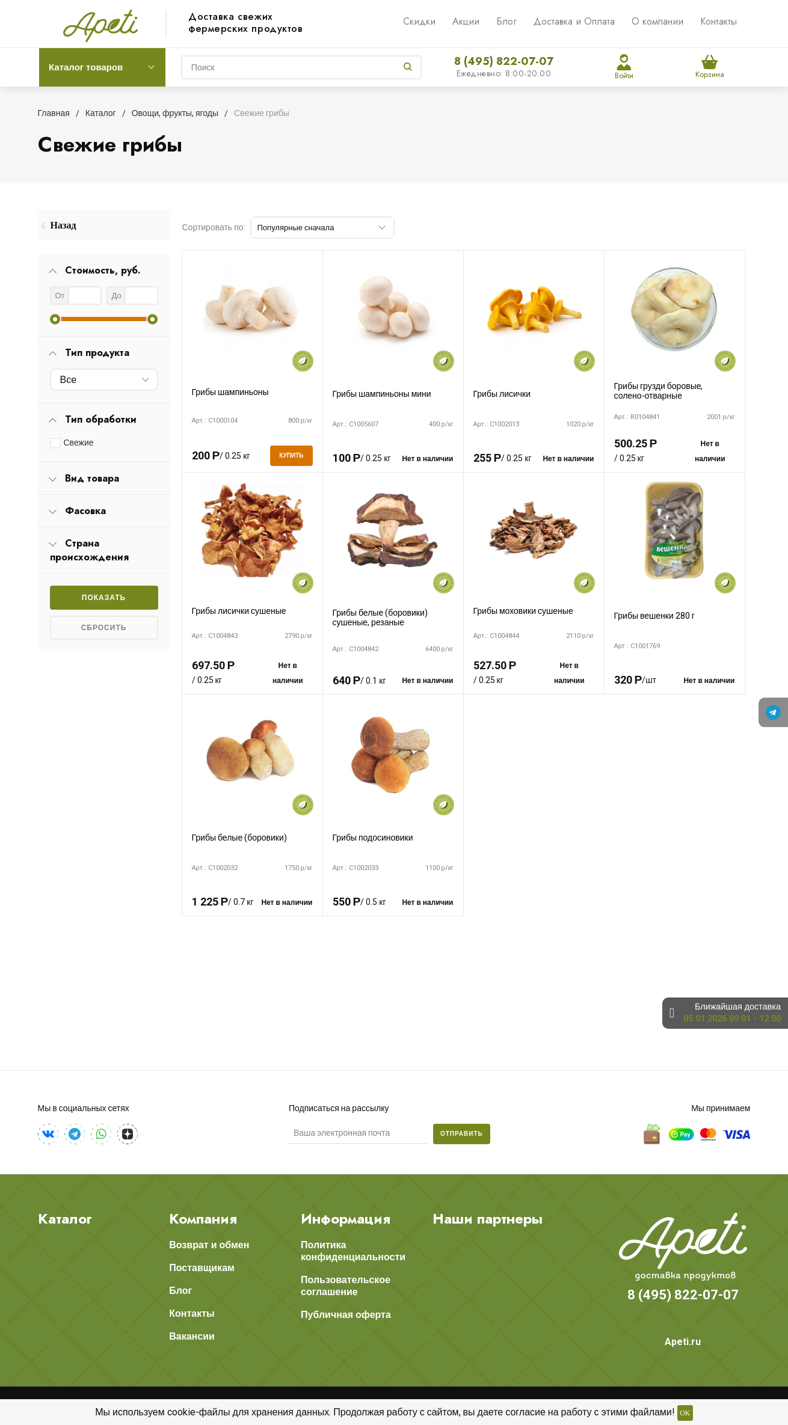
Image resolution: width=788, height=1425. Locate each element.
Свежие (79, 442)
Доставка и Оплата (574, 21)
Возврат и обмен (209, 1245)
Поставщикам (202, 1267)
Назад (63, 225)
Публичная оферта (346, 1314)
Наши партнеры (487, 1219)
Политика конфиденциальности (353, 1251)
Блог (506, 21)
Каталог (65, 1219)
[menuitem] (104, 225)
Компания (203, 1219)
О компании (657, 21)
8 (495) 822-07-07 (503, 61)
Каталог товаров (86, 67)
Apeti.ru (683, 1341)
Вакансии (192, 1336)
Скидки (419, 21)
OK (685, 1413)
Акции (465, 21)
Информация (345, 1219)
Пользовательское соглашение (345, 1286)
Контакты (718, 21)
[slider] (55, 319)
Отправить (461, 1133)
